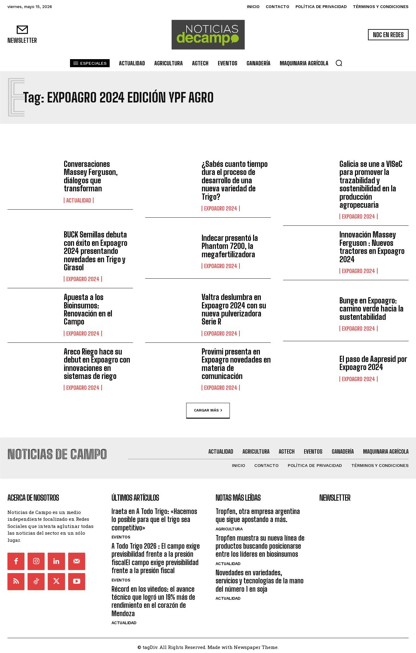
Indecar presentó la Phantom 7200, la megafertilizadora (230, 246)
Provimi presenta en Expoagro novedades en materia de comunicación (236, 364)
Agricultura (229, 525)
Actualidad (78, 200)
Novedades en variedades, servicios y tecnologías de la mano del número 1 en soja (260, 577)
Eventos (121, 534)
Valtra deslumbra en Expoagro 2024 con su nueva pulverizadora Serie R (234, 309)
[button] (338, 62)
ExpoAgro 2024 (220, 208)
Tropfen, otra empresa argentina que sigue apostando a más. (258, 512)
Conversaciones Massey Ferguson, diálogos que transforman (91, 176)
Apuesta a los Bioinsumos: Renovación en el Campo (88, 309)
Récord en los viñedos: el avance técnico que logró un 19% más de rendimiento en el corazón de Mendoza (153, 597)
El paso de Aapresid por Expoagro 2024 (373, 363)
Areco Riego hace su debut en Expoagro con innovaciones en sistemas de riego (97, 364)
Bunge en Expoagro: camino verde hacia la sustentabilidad (371, 308)
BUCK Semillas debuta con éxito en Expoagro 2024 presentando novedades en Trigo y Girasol (95, 251)
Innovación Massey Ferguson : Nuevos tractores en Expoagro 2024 (372, 246)
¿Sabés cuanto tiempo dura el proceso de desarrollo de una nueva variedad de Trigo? (235, 180)
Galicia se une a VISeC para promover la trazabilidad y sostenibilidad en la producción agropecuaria (370, 184)
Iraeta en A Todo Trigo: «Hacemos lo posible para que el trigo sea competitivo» (154, 516)
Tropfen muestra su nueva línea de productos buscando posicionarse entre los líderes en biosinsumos (260, 542)
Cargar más (208, 410)
